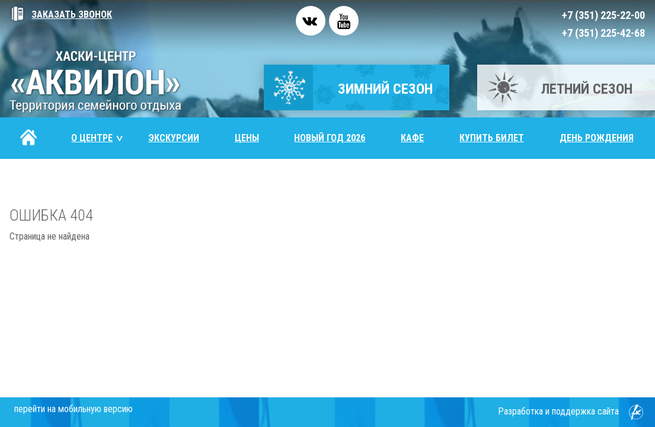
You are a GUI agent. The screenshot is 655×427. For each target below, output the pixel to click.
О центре (97, 138)
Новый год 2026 (329, 138)
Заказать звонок (60, 14)
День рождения (597, 138)
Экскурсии (173, 138)
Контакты (44, 179)
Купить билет (491, 138)
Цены (247, 138)
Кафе (412, 138)
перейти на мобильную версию (73, 409)
